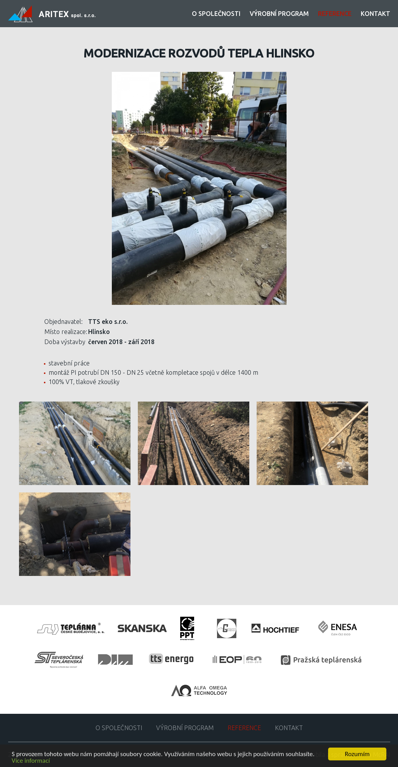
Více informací (31, 761)
